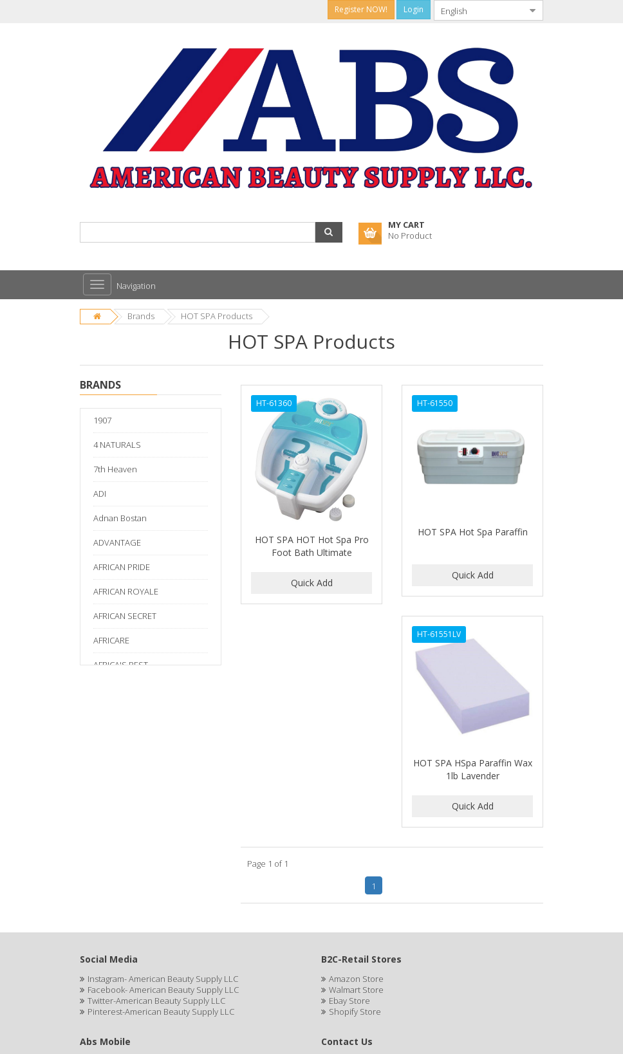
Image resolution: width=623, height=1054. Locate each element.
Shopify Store (355, 1011)
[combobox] (478, 10)
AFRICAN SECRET (124, 616)
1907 (102, 420)
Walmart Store (356, 989)
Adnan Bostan (120, 518)
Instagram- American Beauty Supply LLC (163, 979)
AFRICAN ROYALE (125, 591)
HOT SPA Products (216, 316)
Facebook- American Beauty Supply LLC (163, 989)
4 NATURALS (117, 444)
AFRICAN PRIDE (121, 567)
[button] (328, 232)
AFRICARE (111, 640)
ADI (99, 493)
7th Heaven (115, 469)
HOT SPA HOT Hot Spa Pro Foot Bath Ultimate (312, 546)
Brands (140, 316)
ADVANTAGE (117, 542)
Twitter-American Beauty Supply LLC (156, 1000)
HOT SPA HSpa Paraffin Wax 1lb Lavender (472, 769)
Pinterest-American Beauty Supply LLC (161, 1011)
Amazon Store (356, 979)
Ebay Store (349, 1000)
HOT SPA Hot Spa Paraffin (473, 532)
